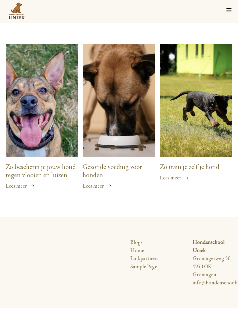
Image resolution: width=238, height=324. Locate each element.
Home (137, 250)
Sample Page (143, 266)
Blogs (136, 242)
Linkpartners (144, 258)
